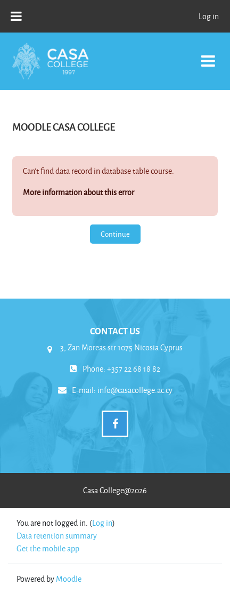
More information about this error (78, 192)
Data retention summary (57, 535)
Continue (115, 234)
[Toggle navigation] (208, 55)
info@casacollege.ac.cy (134, 390)
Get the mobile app (48, 548)
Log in (209, 16)
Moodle (68, 578)
